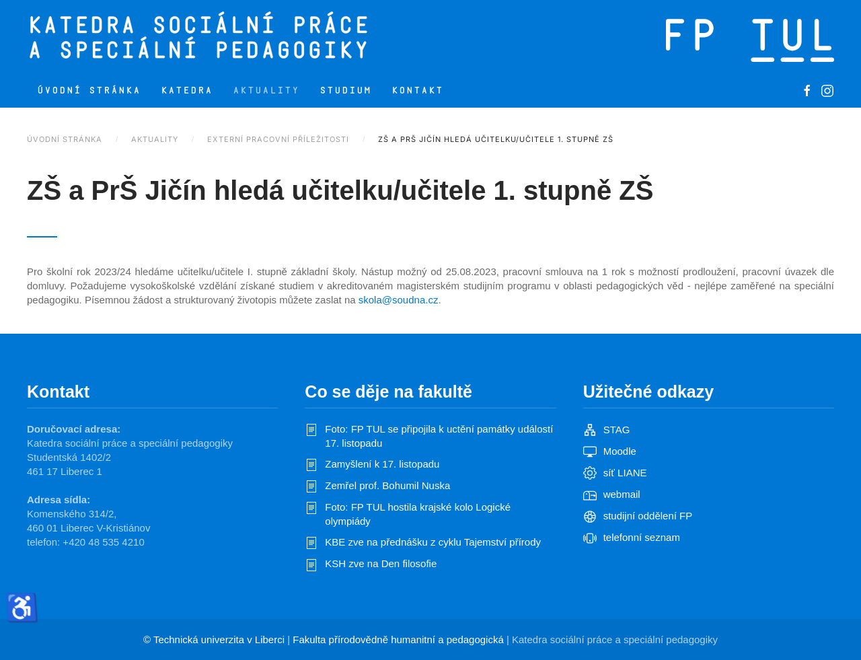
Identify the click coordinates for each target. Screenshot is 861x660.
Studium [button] (345, 90)
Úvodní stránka (89, 90)
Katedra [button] (187, 90)
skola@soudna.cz (399, 299)
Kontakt (417, 90)
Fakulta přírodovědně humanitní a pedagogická (398, 639)
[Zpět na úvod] (254, 37)
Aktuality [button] (266, 90)
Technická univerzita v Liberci (219, 639)
